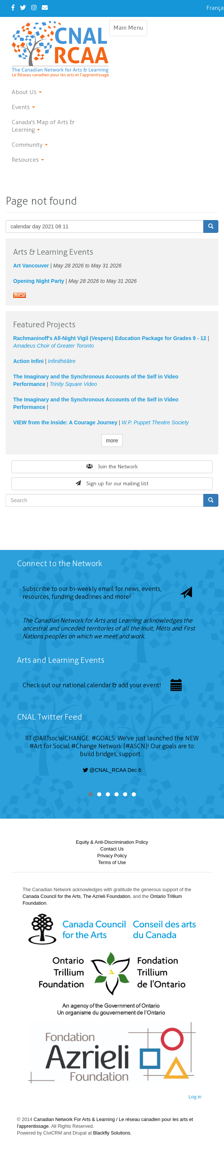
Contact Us (111, 849)
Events (23, 107)
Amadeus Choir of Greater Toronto (53, 346)
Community (30, 144)
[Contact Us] (45, 7)
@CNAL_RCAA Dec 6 (112, 770)
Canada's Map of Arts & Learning (43, 125)
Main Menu (130, 29)
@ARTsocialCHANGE (61, 738)
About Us (27, 92)
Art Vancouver (31, 266)
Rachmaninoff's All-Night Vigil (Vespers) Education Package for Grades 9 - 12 (109, 338)
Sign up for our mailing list (112, 483)
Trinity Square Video (73, 384)
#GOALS (103, 738)
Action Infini (28, 361)
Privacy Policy (111, 855)
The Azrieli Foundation (106, 896)
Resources (28, 159)
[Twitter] (23, 7)
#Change (84, 746)
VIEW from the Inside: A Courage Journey (65, 422)
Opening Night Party (38, 281)
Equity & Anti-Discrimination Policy (112, 842)
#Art (35, 746)
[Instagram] (34, 7)
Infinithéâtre (61, 361)
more (112, 440)
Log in (195, 1097)
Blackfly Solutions (111, 1133)
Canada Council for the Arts (52, 896)
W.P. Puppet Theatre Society (155, 422)
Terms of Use (112, 862)
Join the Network (112, 466)
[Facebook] (13, 7)
